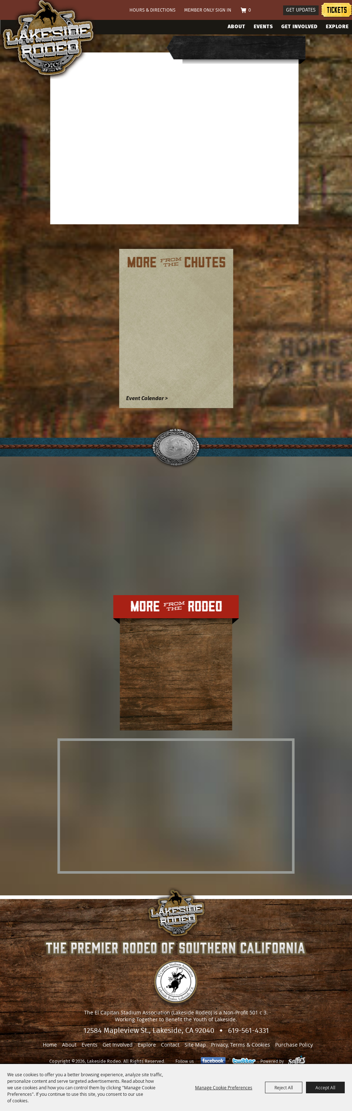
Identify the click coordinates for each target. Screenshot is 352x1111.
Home (50, 1044)
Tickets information (336, 11)
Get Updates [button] (301, 10)
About (236, 26)
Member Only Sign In (207, 10)
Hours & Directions (152, 10)
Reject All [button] (283, 1087)
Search (274, 11)
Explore (337, 26)
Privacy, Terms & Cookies (240, 1044)
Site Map (195, 1044)
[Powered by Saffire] (296, 1061)
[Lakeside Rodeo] (55, 39)
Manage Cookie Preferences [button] (223, 1087)
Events (263, 26)
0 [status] (249, 10)
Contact (170, 1044)
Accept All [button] (325, 1087)
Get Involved (299, 26)
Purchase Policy (294, 1044)
